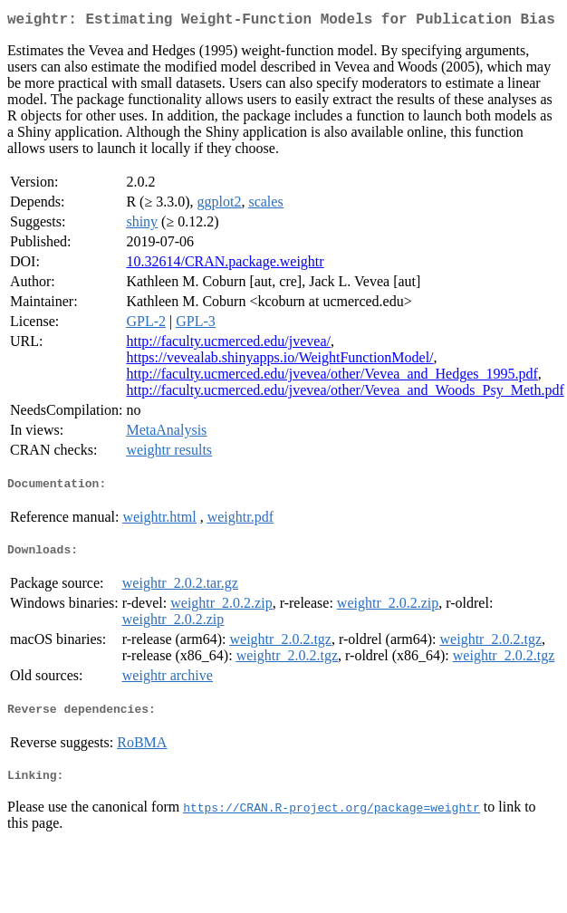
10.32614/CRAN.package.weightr (224, 265)
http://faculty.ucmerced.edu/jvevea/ (228, 344)
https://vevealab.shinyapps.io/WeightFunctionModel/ (279, 361)
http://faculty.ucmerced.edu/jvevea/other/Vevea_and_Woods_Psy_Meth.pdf (344, 393)
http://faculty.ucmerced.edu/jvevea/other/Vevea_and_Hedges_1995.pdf (331, 377)
